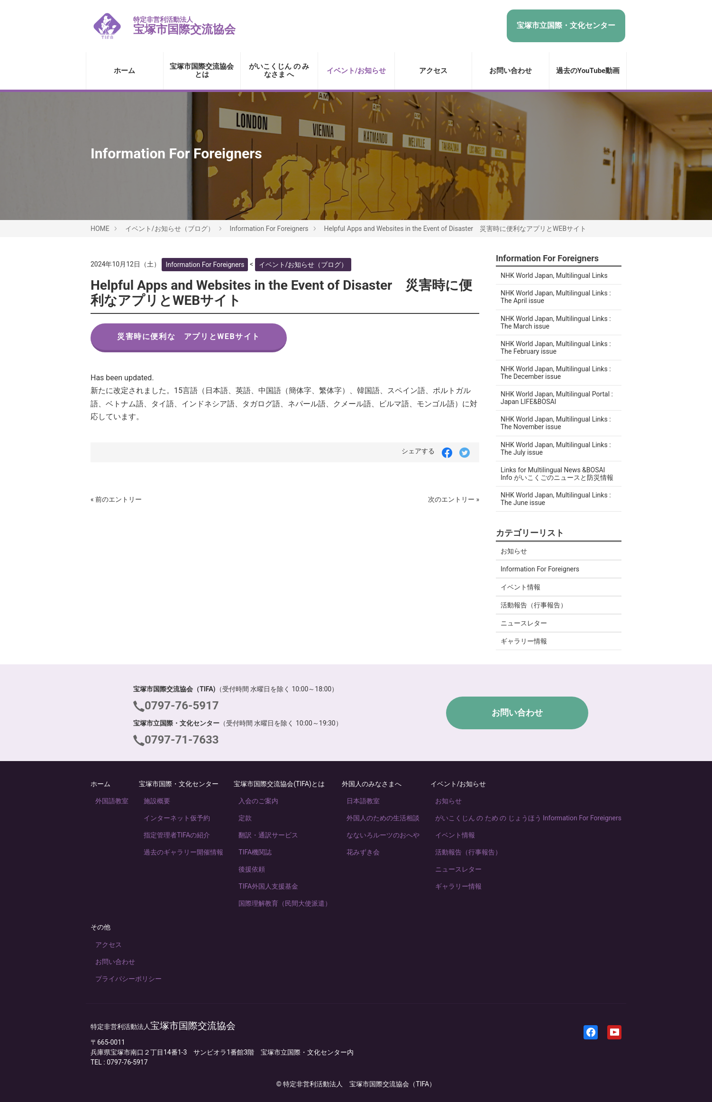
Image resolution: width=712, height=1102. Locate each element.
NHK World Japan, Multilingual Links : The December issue (556, 372)
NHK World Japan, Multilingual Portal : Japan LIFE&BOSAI (557, 397)
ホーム (124, 70)
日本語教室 (363, 801)
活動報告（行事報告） (534, 605)
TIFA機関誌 (255, 852)
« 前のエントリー (116, 499)
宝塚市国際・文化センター (179, 784)
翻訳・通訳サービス (268, 835)
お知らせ (514, 551)
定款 (245, 818)
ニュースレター (524, 623)
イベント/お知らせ (356, 70)
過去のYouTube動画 (588, 70)
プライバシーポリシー (128, 979)
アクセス (433, 70)
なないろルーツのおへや (383, 835)
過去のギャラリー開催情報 (183, 852)
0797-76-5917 (182, 705)
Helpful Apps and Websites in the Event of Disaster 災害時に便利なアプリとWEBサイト (455, 228)
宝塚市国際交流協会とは (202, 70)
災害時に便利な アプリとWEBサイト (188, 336)
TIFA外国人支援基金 (268, 886)
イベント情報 (520, 587)
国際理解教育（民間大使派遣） (284, 903)
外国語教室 (111, 801)
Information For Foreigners (269, 228)
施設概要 (157, 801)
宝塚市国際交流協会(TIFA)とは (279, 784)
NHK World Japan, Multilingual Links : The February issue (556, 347)
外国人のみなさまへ (372, 784)
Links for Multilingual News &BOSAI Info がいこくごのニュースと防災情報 (557, 473)
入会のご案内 (258, 801)
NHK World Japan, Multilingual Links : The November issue (556, 423)
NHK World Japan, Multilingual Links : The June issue (556, 498)
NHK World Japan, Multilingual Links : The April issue (556, 296)
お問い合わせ (510, 70)
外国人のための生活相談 (383, 818)
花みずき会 (363, 852)
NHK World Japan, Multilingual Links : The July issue (556, 448)
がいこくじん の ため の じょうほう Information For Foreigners (528, 818)
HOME (100, 228)
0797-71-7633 (182, 739)
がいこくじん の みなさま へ (279, 70)
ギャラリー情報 (524, 641)
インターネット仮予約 (177, 818)
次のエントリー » (453, 499)
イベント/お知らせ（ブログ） (169, 228)
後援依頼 (251, 869)
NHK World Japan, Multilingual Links (554, 275)
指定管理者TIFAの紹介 (177, 835)
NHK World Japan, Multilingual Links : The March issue (556, 322)
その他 (100, 927)
